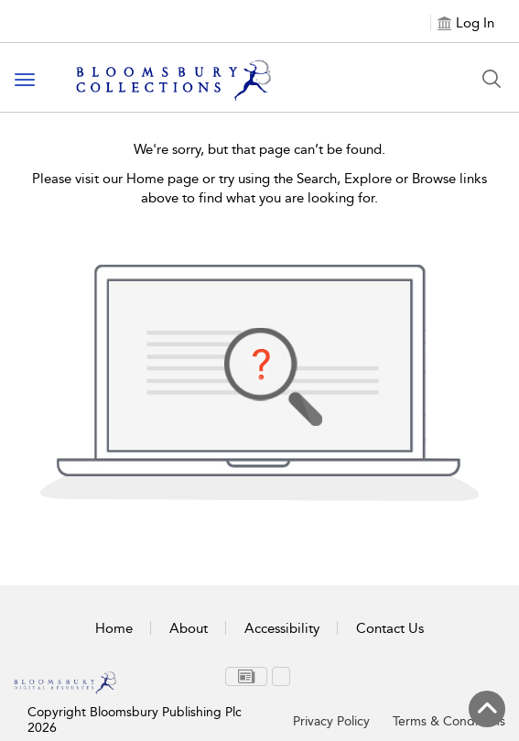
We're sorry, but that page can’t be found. (259, 149)
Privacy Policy (331, 721)
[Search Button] (491, 79)
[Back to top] (487, 709)
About (188, 628)
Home (114, 628)
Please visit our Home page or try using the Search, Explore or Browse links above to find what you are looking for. (259, 188)
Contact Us (390, 628)
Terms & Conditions (449, 721)
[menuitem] (246, 676)
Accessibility (281, 628)
